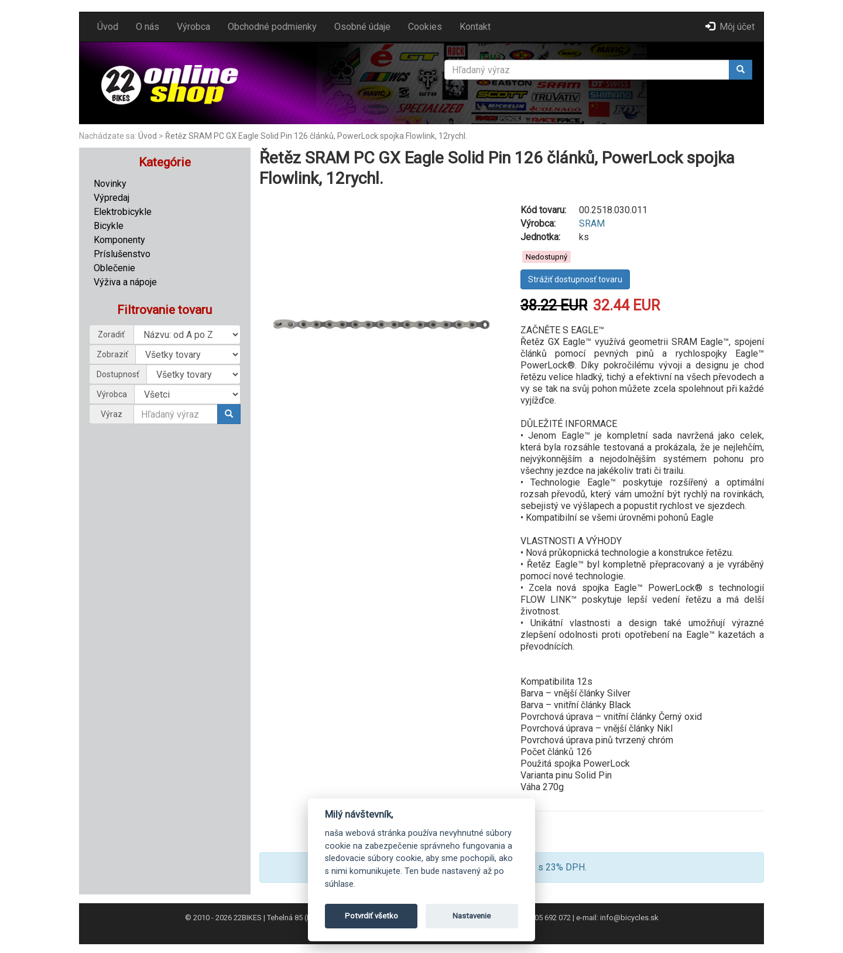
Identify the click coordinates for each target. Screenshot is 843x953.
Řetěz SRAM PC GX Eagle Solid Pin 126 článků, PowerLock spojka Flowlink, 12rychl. (316, 136)
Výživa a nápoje (125, 282)
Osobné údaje (362, 26)
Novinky (110, 183)
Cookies (425, 26)
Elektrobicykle (123, 211)
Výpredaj (111, 197)
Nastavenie (472, 915)
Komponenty (119, 239)
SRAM (592, 223)
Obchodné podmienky (272, 26)
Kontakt (475, 26)
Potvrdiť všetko (371, 915)
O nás (147, 26)
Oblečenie (114, 268)
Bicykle (109, 225)
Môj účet (730, 26)
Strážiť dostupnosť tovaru (575, 279)
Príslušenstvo (122, 253)
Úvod (107, 26)
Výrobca (193, 26)
